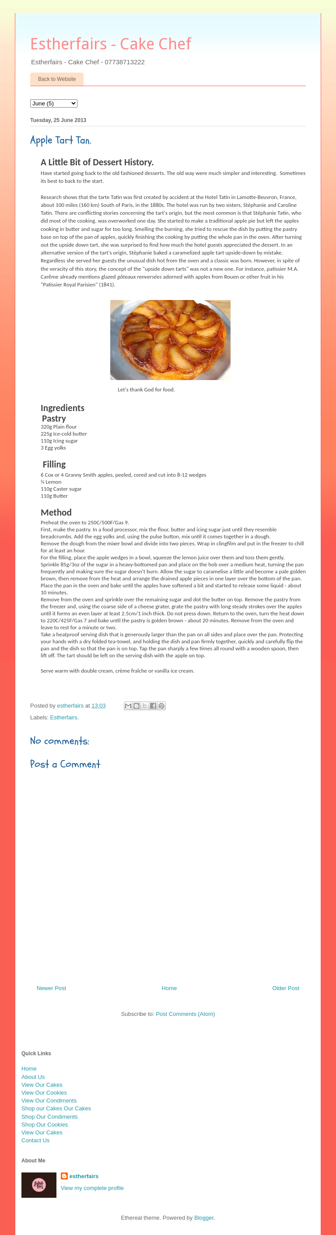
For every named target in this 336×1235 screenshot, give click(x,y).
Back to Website (57, 79)
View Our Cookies (44, 1092)
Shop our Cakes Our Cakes (56, 1108)
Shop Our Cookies (44, 1124)
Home (169, 988)
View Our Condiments (49, 1100)
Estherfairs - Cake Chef (110, 44)
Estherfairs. (64, 717)
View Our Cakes (42, 1084)
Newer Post (51, 988)
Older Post (286, 988)
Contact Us (35, 1140)
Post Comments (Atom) (185, 1014)
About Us (33, 1077)
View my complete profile (92, 1188)
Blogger (204, 1217)
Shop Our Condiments (49, 1116)
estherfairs (84, 1176)
